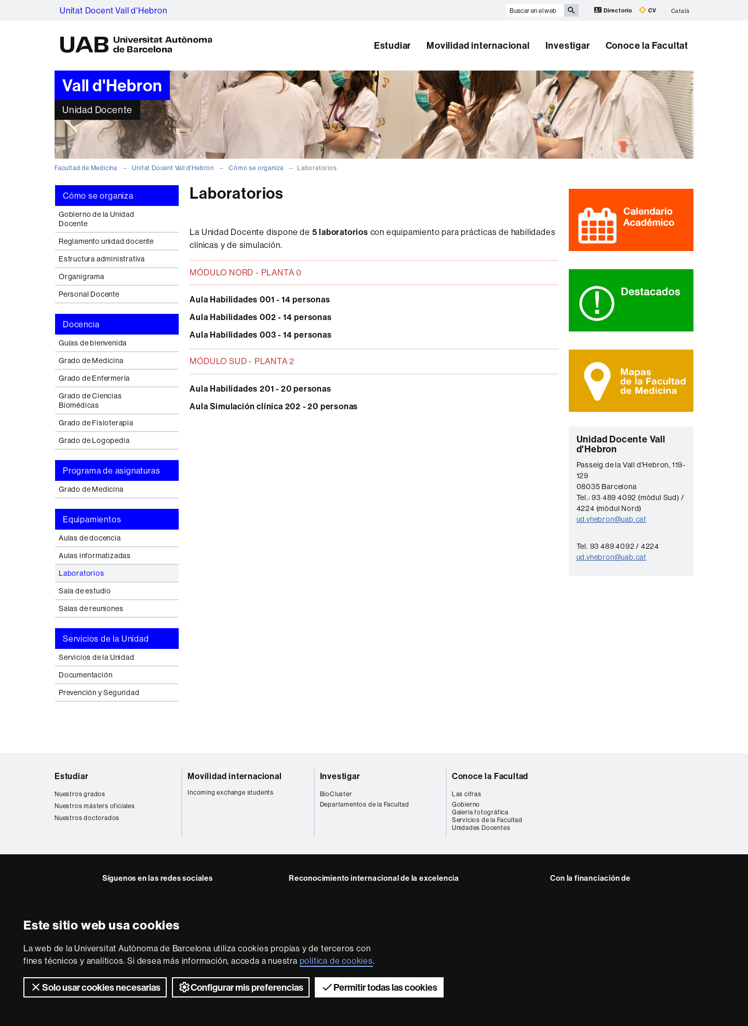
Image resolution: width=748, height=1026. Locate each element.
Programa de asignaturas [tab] (111, 470)
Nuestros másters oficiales (95, 806)
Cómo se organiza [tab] (98, 195)
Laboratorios (81, 573)
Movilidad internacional (477, 45)
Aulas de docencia (90, 538)
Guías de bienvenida (93, 343)
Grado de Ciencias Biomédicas (90, 400)
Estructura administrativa (102, 259)
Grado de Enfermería (94, 378)
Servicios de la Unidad (97, 657)
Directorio (614, 10)
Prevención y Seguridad (99, 692)
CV (648, 10)
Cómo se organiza (256, 168)
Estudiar (392, 45)
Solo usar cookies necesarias (95, 987)
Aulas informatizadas (95, 555)
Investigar (567, 45)
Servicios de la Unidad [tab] (106, 638)
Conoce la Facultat (647, 45)
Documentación (85, 675)
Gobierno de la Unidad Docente (97, 219)
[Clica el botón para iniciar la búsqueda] (571, 10)
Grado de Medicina (91, 360)
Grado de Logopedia (94, 440)
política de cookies (336, 960)
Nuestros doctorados (87, 818)
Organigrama (81, 276)
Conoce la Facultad (490, 776)
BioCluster (336, 794)
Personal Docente (89, 294)
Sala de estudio (85, 590)
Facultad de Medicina (86, 168)
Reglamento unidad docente (106, 241)
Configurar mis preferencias (240, 987)
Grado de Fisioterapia (96, 422)
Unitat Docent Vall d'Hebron (113, 10)
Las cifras (467, 794)
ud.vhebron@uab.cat (611, 519)
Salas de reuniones (91, 608)
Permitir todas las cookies (379, 987)
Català (680, 10)
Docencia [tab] (81, 324)
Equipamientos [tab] (92, 519)
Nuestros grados (80, 794)
